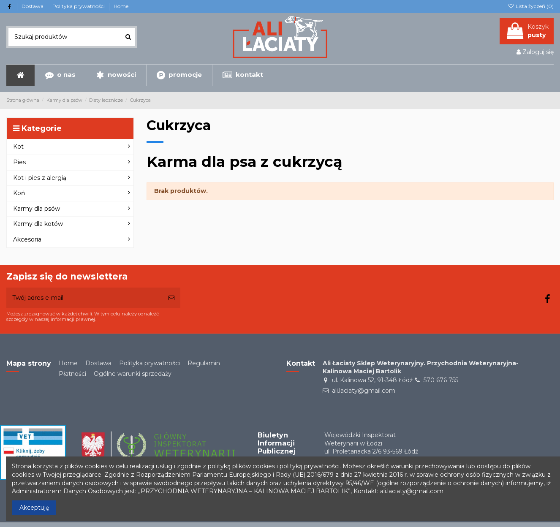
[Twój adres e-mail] (84, 298)
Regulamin (204, 363)
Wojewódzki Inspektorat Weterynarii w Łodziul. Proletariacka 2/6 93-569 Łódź (371, 443)
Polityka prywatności (79, 6)
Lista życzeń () (531, 6)
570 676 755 (441, 380)
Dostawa (33, 6)
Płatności (72, 374)
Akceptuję (34, 507)
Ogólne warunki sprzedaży (132, 374)
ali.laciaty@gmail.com (363, 390)
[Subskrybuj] (171, 298)
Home (121, 6)
